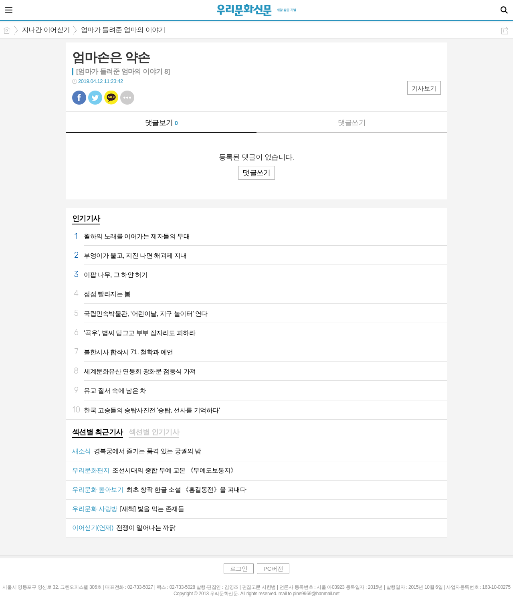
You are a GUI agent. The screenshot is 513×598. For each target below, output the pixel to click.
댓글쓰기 (352, 123)
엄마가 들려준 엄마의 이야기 (123, 30)
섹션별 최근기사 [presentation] (97, 432)
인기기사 (86, 218)
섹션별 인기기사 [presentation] (154, 432)
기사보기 (424, 88)
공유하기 (504, 30)
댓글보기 (161, 123)
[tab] (97, 433)
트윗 (95, 98)
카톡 (111, 98)
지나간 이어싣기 (46, 30)
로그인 (239, 568)
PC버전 (273, 568)
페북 (79, 98)
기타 (127, 98)
